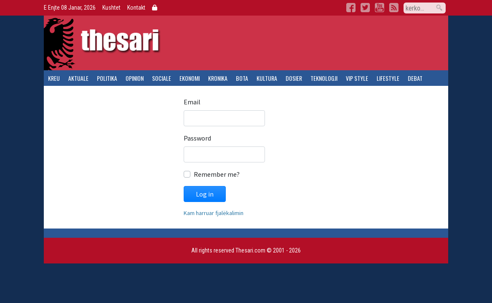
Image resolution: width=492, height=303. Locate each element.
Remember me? (217, 174)
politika (107, 78)
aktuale (78, 78)
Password (197, 138)
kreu (54, 78)
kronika (217, 78)
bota (242, 78)
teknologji (323, 78)
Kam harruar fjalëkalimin (213, 213)
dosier (294, 78)
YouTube (379, 7)
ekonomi (189, 78)
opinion (135, 78)
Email (192, 102)
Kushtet (111, 7)
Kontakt (136, 7)
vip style (357, 78)
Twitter (365, 7)
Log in (205, 194)
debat (415, 78)
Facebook (351, 7)
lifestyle (388, 78)
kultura (267, 78)
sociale (161, 78)
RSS (393, 7)
